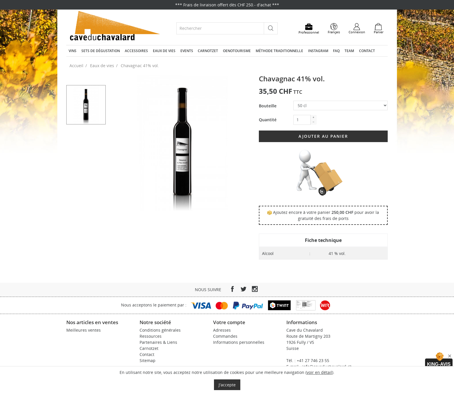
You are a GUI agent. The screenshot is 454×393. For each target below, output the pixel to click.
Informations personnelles (238, 342)
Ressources (151, 336)
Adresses (222, 330)
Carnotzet (208, 50)
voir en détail (319, 372)
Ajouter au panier (323, 136)
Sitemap (147, 360)
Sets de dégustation (100, 50)
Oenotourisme (237, 50)
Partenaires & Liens (158, 342)
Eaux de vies (164, 50)
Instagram (318, 50)
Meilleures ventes (83, 330)
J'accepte (227, 385)
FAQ (336, 50)
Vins (72, 50)
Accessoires (136, 50)
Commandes (225, 336)
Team (349, 50)
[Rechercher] (220, 28)
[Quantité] (302, 120)
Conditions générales (160, 330)
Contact (367, 50)
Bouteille (268, 106)
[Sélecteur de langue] (333, 28)
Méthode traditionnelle (279, 50)
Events (186, 50)
